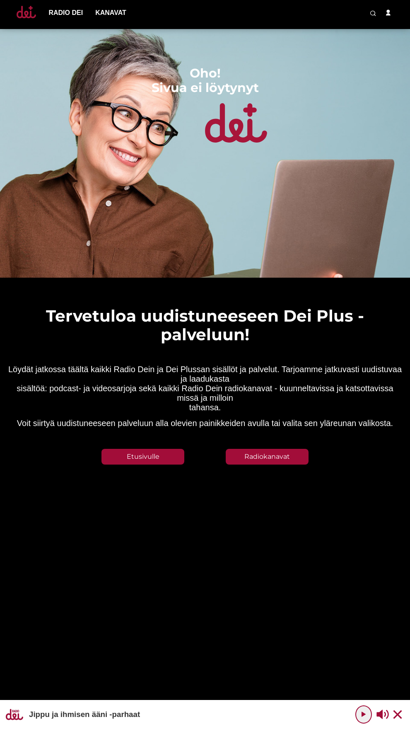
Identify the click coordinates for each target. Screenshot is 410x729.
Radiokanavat (267, 456)
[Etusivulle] (26, 18)
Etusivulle (143, 456)
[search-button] (373, 13)
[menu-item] (65, 13)
